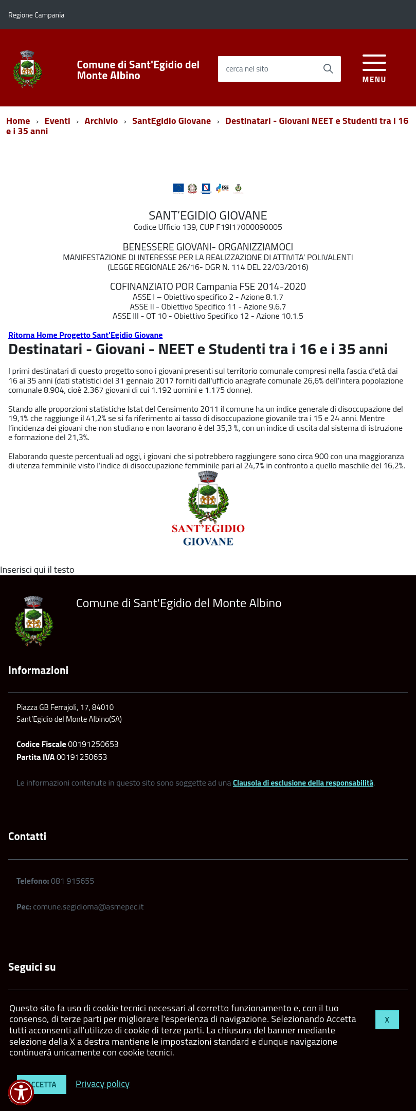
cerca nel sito (247, 68)
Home (18, 121)
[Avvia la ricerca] (328, 69)
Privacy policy (103, 1083)
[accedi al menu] (375, 67)
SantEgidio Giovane (171, 121)
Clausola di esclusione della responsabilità (303, 783)
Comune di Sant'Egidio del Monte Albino (138, 70)
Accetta (42, 1084)
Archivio (101, 121)
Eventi (57, 121)
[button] (21, 1092)
